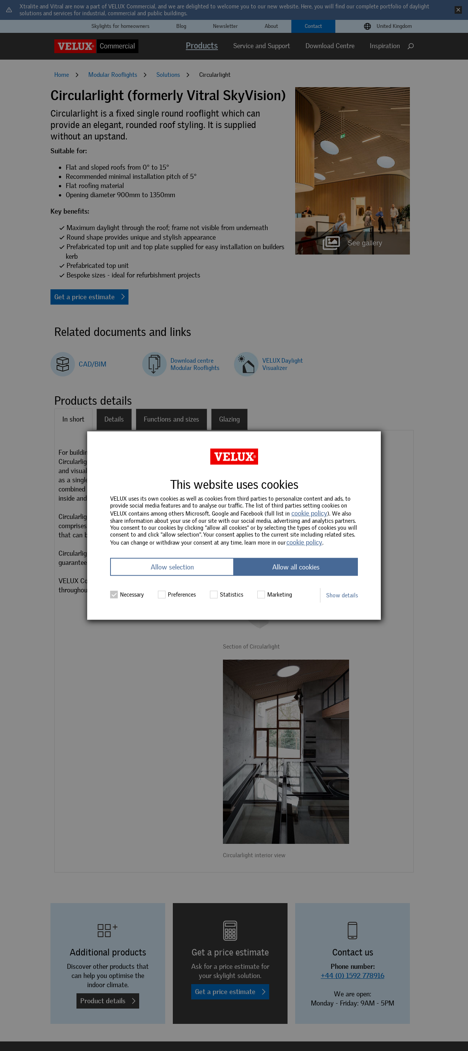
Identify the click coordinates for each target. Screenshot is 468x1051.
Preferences (177, 594)
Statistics (226, 594)
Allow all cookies (296, 567)
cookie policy (309, 513)
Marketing (274, 594)
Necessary (127, 594)
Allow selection (172, 567)
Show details (342, 595)
